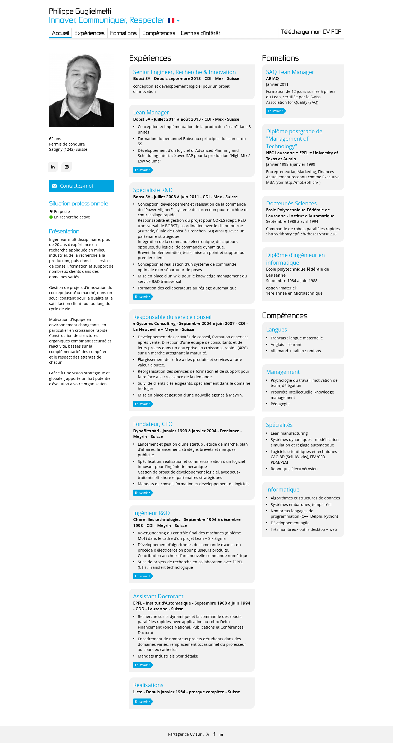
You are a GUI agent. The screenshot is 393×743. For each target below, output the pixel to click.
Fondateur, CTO (153, 424)
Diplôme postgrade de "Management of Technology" (294, 139)
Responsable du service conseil (172, 317)
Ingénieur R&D (151, 513)
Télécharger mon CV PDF (311, 31)
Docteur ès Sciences (291, 203)
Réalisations (148, 685)
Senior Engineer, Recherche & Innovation (184, 72)
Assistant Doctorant (158, 596)
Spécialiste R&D (153, 190)
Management (283, 371)
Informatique (282, 489)
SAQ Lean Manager (290, 72)
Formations (280, 57)
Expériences (150, 57)
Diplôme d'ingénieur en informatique (295, 258)
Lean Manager (151, 112)
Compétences (285, 315)
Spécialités (279, 424)
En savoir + (142, 170)
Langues (276, 329)
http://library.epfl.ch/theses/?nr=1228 (302, 233)
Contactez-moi (76, 185)
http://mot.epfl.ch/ (301, 182)
